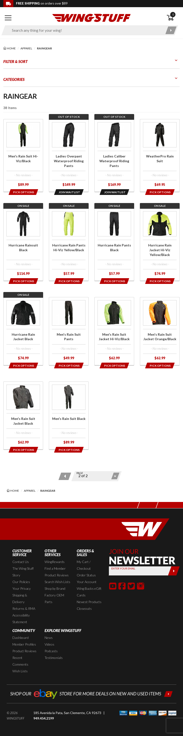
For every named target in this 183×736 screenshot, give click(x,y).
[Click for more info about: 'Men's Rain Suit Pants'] (69, 331)
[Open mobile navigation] (8, 17)
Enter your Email (123, 568)
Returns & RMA (23, 608)
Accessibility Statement (21, 618)
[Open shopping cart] (173, 18)
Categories (14, 79)
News (49, 638)
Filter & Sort (15, 61)
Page (79, 473)
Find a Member (55, 568)
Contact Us (20, 562)
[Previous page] (64, 476)
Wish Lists (20, 671)
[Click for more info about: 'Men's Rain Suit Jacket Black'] (23, 416)
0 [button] (173, 14)
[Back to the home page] (91, 18)
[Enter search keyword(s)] (86, 30)
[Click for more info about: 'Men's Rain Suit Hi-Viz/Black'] (23, 155)
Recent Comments (20, 661)
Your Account (87, 582)
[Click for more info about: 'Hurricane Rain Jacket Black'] (23, 331)
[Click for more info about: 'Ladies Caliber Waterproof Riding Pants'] (114, 155)
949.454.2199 (43, 718)
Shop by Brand (55, 588)
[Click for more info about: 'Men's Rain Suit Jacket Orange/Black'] (160, 331)
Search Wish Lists (57, 582)
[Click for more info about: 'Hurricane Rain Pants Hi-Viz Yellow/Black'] (69, 244)
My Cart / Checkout (84, 565)
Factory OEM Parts (54, 598)
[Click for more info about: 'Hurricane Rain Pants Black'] (114, 244)
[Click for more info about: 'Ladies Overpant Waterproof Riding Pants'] (69, 155)
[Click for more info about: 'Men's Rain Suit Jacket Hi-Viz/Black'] (114, 331)
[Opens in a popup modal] (23, 192)
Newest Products (89, 602)
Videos (49, 644)
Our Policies (21, 582)
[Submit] (174, 570)
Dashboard (20, 638)
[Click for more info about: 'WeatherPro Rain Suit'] (160, 155)
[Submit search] (171, 30)
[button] (113, 586)
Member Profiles (24, 644)
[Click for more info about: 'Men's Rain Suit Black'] (69, 416)
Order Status (86, 575)
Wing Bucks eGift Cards (89, 591)
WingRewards (55, 562)
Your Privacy (21, 588)
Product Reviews (57, 575)
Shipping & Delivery (19, 598)
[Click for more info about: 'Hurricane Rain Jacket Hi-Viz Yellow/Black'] (160, 244)
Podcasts (51, 651)
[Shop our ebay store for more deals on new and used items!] (91, 693)
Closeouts (84, 608)
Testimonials (54, 658)
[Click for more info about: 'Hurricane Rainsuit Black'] (23, 244)
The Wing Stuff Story (23, 571)
